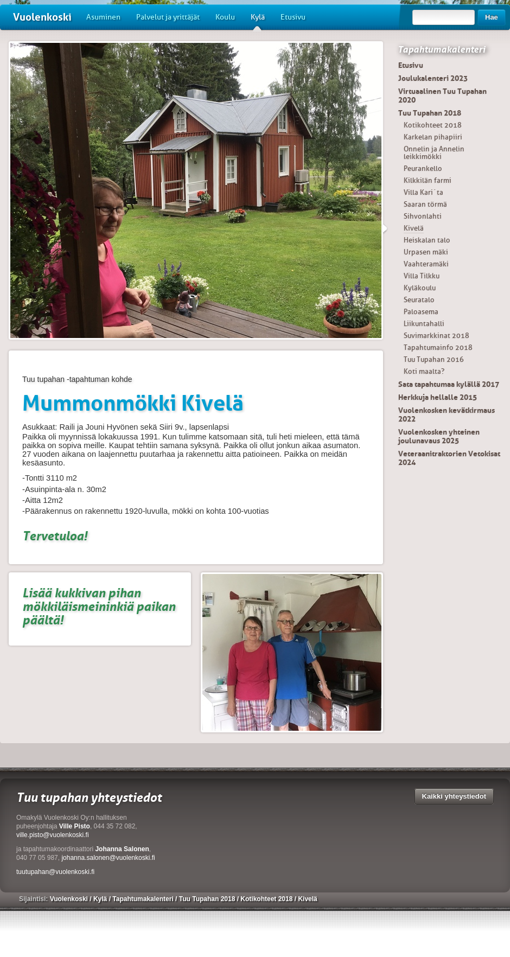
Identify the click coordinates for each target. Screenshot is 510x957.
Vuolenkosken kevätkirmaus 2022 (446, 414)
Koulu (225, 17)
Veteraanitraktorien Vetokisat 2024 (449, 458)
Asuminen (103, 17)
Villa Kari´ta (423, 192)
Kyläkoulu (420, 287)
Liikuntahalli (424, 323)
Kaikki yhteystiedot (454, 796)
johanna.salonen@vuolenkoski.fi (108, 858)
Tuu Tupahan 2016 (434, 359)
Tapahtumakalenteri (441, 49)
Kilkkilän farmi (427, 180)
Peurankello (423, 168)
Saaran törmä (425, 204)
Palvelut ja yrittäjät (168, 17)
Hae (491, 17)
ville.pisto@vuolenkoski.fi (52, 835)
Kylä (258, 21)
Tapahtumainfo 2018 (438, 347)
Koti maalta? (424, 371)
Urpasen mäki (426, 252)
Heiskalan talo (427, 240)
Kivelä (414, 228)
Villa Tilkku (421, 275)
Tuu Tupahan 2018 (429, 113)
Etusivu (292, 17)
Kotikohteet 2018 (433, 125)
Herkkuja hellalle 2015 (437, 397)
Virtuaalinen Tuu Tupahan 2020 (442, 95)
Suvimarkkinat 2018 (436, 335)
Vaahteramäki (426, 264)
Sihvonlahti (423, 216)
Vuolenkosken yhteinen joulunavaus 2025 (439, 436)
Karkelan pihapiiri (433, 137)
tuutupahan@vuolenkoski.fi (55, 872)
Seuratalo (419, 299)
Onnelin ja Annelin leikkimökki (434, 152)
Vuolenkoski (42, 17)
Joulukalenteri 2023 (433, 78)
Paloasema (421, 311)
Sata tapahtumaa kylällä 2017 (448, 384)
